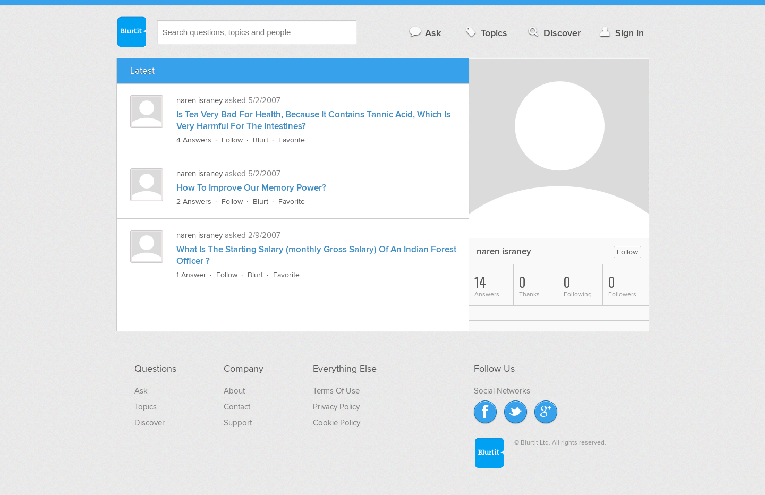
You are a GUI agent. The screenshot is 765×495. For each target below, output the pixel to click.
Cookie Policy (336, 423)
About (234, 391)
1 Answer (191, 274)
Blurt (260, 139)
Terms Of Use (336, 391)
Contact (237, 407)
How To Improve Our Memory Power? (251, 188)
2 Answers (193, 201)
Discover (553, 33)
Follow (232, 139)
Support (238, 423)
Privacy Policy (336, 407)
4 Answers (193, 139)
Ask (424, 33)
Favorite (291, 139)
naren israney (199, 100)
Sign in (621, 33)
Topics (485, 33)
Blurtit (131, 31)
